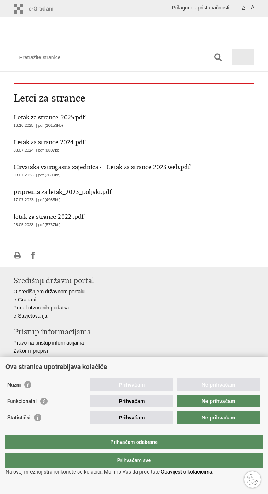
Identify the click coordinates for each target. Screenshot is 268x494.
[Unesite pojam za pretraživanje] (46, 57)
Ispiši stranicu (17, 255)
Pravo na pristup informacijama (49, 343)
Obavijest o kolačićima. (186, 472)
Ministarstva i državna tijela (44, 367)
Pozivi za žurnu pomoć (39, 359)
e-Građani (25, 300)
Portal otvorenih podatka (41, 308)
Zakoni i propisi (31, 351)
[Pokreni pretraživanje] (218, 57)
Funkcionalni (22, 416)
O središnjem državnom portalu (49, 291)
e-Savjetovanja (31, 316)
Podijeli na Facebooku (33, 255)
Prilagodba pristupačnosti (200, 8)
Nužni (14, 399)
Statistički (18, 432)
